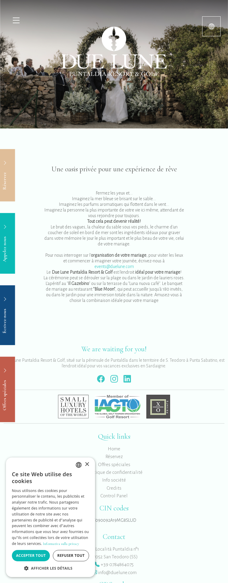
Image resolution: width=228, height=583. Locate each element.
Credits (114, 488)
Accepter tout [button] (31, 555)
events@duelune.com (114, 266)
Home (114, 449)
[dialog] (50, 517)
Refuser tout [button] (71, 555)
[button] (50, 568)
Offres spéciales (114, 464)
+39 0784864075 (114, 564)
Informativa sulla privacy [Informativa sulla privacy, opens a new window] (61, 544)
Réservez (114, 456)
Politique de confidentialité (114, 472)
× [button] (87, 464)
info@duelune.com (114, 572)
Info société (114, 480)
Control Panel (114, 496)
